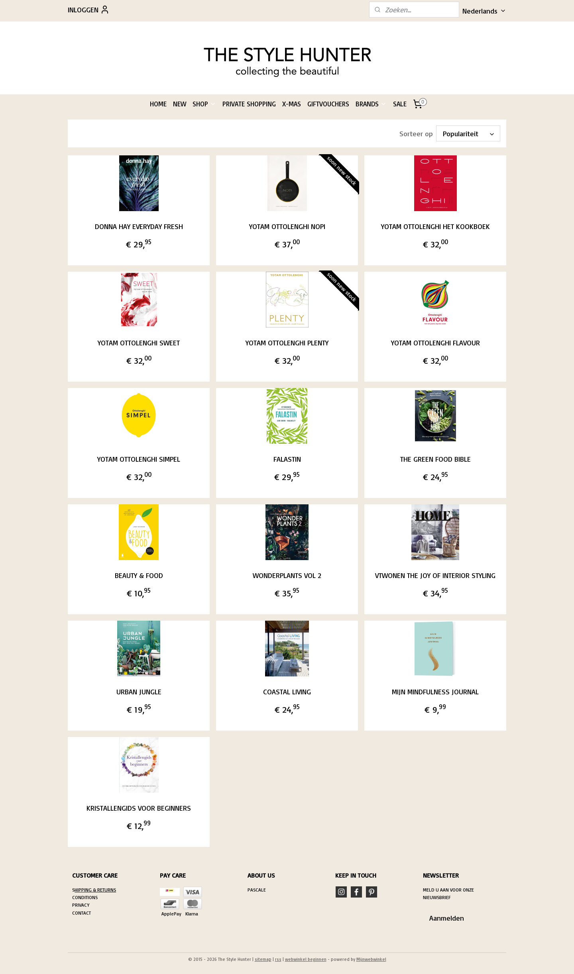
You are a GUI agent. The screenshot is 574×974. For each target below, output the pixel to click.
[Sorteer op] (468, 133)
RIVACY (82, 905)
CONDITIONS (85, 897)
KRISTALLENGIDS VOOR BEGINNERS (138, 808)
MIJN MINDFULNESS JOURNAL (435, 691)
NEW (179, 104)
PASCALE (257, 890)
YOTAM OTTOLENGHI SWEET (139, 342)
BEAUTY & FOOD (138, 575)
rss (278, 959)
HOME (158, 104)
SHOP (204, 104)
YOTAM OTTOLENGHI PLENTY (287, 342)
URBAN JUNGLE (138, 691)
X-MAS (291, 104)
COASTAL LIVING (287, 691)
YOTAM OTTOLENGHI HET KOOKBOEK (435, 226)
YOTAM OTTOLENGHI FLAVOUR (435, 342)
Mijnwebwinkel (371, 959)
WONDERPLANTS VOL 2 (287, 575)
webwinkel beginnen (305, 959)
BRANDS (371, 104)
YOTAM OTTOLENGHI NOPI (287, 226)
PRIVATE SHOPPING (249, 104)
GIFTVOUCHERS (328, 104)
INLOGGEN (89, 9)
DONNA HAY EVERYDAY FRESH (138, 226)
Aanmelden (446, 917)
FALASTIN (287, 459)
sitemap (263, 959)
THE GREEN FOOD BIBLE (435, 459)
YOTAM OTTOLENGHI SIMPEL (138, 459)
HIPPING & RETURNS (95, 890)
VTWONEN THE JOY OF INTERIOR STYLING (435, 575)
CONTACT (81, 913)
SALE (400, 104)
